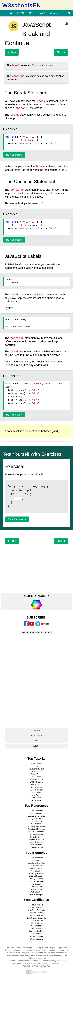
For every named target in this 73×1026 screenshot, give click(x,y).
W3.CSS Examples (36, 876)
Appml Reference (36, 834)
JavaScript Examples (36, 863)
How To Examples (36, 895)
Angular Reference (36, 840)
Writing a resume (36, 939)
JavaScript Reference (36, 816)
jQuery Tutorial (36, 787)
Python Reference (36, 821)
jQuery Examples (36, 879)
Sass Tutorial (36, 793)
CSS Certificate (36, 907)
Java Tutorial (36, 795)
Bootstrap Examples (36, 874)
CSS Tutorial (36, 766)
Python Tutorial (36, 774)
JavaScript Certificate (36, 910)
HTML (21, 13)
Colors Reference (36, 847)
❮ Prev (12, 52)
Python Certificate (36, 915)
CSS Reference (36, 813)
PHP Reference (36, 824)
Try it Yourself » (14, 154)
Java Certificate (37, 928)
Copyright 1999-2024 (21, 963)
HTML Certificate (36, 905)
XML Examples (36, 892)
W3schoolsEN (21, 5)
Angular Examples (36, 881)
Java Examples (36, 884)
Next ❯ (61, 52)
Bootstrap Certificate (36, 931)
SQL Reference (36, 819)
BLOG (36, 741)
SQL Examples (36, 866)
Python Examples (36, 868)
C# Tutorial (36, 800)
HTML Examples (36, 858)
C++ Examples (36, 887)
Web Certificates (36, 900)
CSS (31, 13)
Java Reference (36, 845)
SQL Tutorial (36, 772)
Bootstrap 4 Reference (36, 829)
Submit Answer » (17, 519)
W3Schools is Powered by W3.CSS (36, 966)
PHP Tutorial (36, 777)
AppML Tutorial (36, 785)
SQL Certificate (36, 923)
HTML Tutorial (36, 764)
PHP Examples (36, 871)
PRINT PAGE (36, 736)
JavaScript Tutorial (36, 769)
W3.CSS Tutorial (36, 782)
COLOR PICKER (36, 596)
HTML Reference (36, 811)
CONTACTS (36, 730)
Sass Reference (36, 842)
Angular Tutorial (36, 790)
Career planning (36, 936)
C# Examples (36, 889)
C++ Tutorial (36, 798)
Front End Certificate (36, 913)
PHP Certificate (36, 926)
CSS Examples (36, 860)
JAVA (42, 13)
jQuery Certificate (36, 921)
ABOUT (36, 746)
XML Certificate (36, 934)
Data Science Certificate (36, 918)
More (54, 13)
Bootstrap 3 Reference (36, 826)
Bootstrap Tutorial (36, 779)
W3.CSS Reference (36, 832)
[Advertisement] (36, 564)
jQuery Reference (36, 837)
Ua (66, 23)
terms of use (62, 955)
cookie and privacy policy (36, 958)
